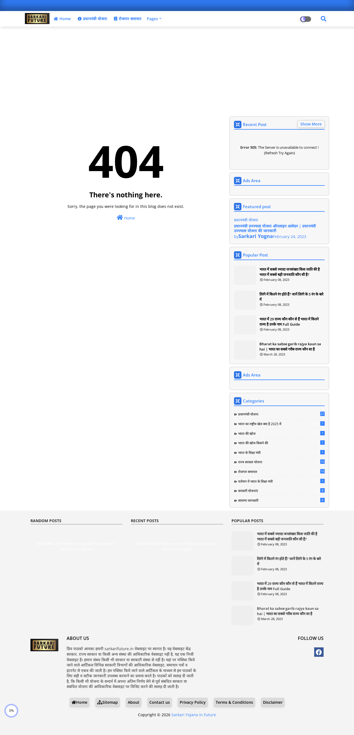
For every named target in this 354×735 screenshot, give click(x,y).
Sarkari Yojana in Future (193, 714)
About (133, 702)
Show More (311, 124)
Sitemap (107, 702)
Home (61, 18)
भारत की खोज (281, 433)
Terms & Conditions (234, 702)
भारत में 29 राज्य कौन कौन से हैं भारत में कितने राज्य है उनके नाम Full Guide (289, 321)
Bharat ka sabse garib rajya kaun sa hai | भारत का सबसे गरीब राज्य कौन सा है (290, 346)
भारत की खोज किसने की (281, 442)
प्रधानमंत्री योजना (91, 18)
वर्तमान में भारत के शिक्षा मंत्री (281, 481)
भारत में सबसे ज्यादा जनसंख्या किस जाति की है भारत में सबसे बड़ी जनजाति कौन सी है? (289, 272)
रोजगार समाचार (127, 18)
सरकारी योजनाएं (281, 490)
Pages (152, 18)
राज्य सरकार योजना (281, 461)
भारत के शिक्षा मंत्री (281, 452)
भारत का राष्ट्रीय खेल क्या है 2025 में (281, 423)
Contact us (159, 702)
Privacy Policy (193, 702)
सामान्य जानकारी (281, 500)
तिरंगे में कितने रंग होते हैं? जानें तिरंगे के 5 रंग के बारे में (291, 297)
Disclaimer (273, 702)
